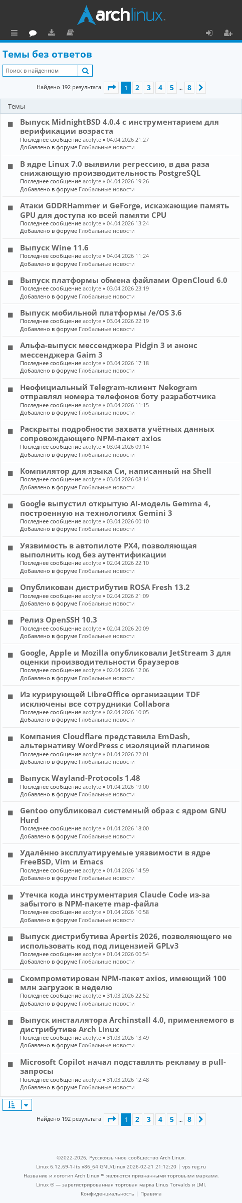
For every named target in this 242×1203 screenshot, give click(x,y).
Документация (115, 34)
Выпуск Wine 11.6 (54, 247)
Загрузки (96, 34)
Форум (78, 34)
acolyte (92, 139)
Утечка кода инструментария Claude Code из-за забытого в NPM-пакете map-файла (115, 899)
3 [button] (149, 87)
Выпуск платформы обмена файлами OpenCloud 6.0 (123, 280)
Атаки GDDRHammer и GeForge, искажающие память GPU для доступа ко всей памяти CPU (124, 209)
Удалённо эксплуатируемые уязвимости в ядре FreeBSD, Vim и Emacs (115, 856)
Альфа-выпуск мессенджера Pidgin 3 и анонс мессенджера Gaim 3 (108, 349)
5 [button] (172, 87)
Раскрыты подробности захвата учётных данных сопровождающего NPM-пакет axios (117, 433)
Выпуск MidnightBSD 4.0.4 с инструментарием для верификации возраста (119, 126)
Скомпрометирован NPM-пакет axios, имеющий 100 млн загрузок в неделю (123, 982)
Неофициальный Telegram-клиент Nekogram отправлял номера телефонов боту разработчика (118, 391)
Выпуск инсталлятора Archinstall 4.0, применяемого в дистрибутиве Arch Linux (127, 1024)
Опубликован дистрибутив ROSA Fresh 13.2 (105, 587)
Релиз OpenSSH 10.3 (58, 620)
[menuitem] (107, 1193)
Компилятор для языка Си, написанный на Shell (115, 471)
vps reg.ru (194, 1166)
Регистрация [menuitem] (229, 34)
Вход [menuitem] (212, 34)
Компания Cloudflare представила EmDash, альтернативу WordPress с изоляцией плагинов (114, 740)
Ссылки (16, 34)
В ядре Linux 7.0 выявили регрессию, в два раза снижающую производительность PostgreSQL (114, 168)
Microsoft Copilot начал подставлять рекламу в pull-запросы (123, 1066)
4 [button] (160, 87)
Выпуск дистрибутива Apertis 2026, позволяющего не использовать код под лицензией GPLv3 (126, 940)
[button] (111, 88)
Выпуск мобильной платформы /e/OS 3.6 (101, 313)
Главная (45, 32)
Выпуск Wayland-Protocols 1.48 (80, 778)
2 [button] (137, 87)
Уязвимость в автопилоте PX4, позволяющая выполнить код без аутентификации (108, 549)
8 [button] (189, 87)
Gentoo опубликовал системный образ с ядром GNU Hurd (123, 814)
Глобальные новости (107, 147)
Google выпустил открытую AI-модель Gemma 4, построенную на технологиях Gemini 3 (115, 507)
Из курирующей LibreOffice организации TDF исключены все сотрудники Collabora (110, 698)
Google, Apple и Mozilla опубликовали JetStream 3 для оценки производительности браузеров (125, 657)
